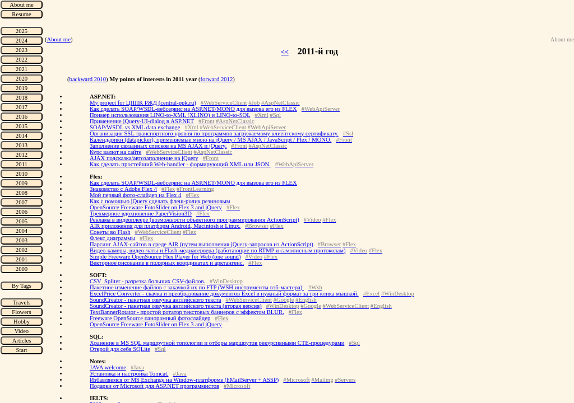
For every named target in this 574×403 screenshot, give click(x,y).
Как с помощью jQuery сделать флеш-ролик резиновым (160, 201)
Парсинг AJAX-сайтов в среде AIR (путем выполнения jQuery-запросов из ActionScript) (201, 244)
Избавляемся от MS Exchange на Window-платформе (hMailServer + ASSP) (184, 380)
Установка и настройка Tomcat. (129, 374)
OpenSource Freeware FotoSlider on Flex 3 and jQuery (156, 207)
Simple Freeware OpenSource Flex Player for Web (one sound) (165, 257)
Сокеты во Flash (110, 232)
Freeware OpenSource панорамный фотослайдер (150, 318)
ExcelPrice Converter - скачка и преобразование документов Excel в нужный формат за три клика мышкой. (224, 293)
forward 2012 (217, 79)
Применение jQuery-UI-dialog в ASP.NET (142, 121)
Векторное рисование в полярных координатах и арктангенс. (167, 263)
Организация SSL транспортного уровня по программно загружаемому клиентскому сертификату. (214, 133)
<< (285, 52)
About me (59, 39)
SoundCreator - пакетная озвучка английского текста (155, 300)
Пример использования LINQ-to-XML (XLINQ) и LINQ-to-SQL (170, 115)
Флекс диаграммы (112, 238)
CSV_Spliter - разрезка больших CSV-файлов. (147, 281)
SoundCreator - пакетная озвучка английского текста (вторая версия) (176, 306)
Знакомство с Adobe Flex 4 (123, 189)
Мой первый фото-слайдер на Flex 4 (135, 195)
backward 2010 (88, 79)
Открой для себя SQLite (120, 349)
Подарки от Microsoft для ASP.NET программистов (154, 386)
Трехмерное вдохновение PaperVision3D (141, 213)
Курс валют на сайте (115, 152)
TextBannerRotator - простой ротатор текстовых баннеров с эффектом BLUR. (187, 312)
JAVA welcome (108, 367)
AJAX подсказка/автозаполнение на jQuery (144, 158)
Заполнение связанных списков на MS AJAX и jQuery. (158, 146)
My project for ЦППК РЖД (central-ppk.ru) (143, 103)
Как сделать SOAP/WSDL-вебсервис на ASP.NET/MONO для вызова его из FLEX (193, 109)
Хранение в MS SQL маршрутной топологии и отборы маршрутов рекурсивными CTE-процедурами (217, 343)
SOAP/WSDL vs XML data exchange (135, 127)
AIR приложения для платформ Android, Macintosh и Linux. (165, 226)
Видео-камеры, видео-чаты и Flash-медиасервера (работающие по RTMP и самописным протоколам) (217, 250)
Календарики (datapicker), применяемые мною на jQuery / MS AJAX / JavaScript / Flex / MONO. (210, 140)
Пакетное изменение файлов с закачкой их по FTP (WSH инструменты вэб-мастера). (197, 287)
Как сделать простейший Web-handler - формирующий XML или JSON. (180, 164)
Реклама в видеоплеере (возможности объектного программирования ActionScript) (194, 220)
